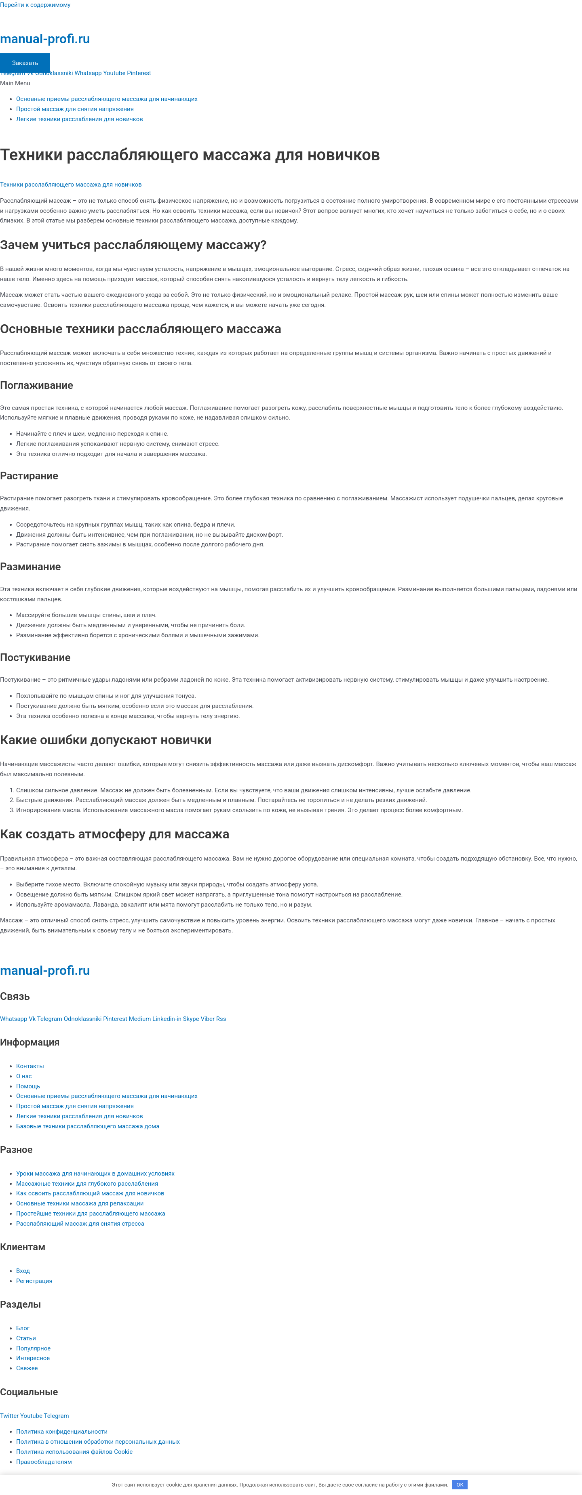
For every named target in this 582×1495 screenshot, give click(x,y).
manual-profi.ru (45, 38)
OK (460, 1485)
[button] (291, 83)
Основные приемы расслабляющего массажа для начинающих (107, 99)
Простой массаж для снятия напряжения (75, 109)
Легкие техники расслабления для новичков (79, 119)
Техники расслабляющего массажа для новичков (71, 184)
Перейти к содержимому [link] (35, 4)
